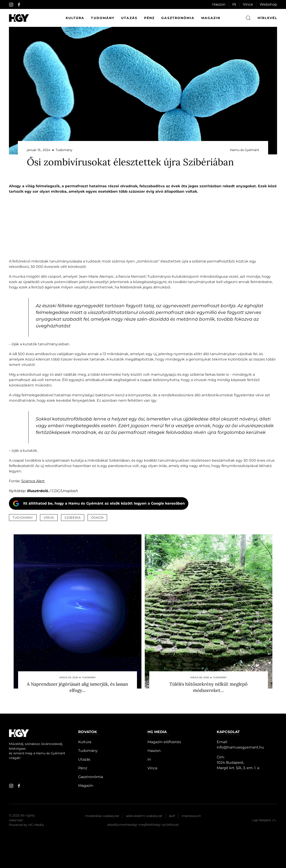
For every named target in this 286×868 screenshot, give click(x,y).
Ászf (172, 816)
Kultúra (75, 18)
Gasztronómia (177, 18)
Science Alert (33, 481)
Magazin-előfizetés (164, 742)
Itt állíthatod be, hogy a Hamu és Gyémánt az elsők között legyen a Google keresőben (104, 503)
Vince (248, 4)
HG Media (36, 825)
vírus (49, 518)
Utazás (129, 18)
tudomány (23, 518)
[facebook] (19, 4)
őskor (97, 518)
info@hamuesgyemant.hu (240, 747)
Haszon (218, 4)
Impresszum (191, 816)
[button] (274, 820)
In (149, 759)
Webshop (268, 4)
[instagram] (11, 4)
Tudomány (102, 18)
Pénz (149, 18)
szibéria (73, 518)
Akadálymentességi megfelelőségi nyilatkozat (143, 825)
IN (234, 4)
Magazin (211, 18)
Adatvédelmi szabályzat (144, 816)
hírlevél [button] (267, 18)
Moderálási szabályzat (102, 816)
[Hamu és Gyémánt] (19, 18)
